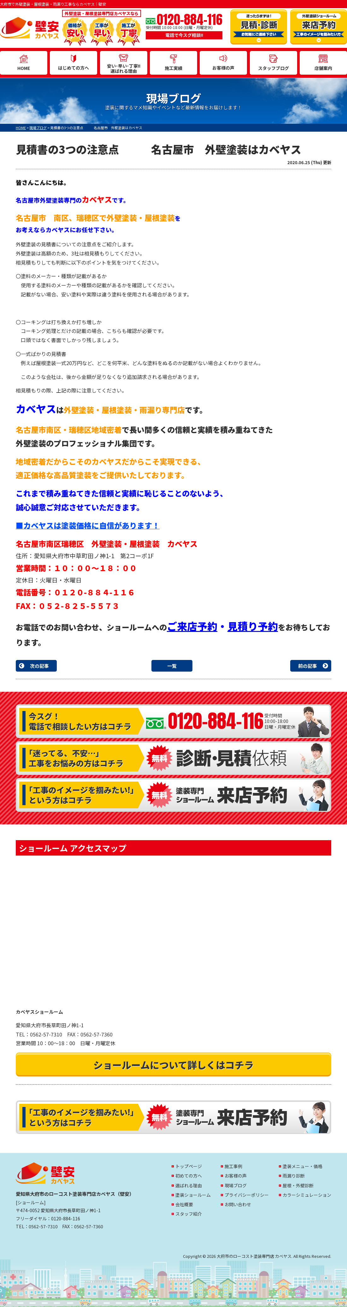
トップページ (188, 1166)
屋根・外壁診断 (298, 1185)
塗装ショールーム (193, 1195)
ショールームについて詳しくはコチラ (173, 1065)
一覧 (172, 665)
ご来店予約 (192, 626)
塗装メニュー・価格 (302, 1166)
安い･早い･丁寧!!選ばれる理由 (123, 64)
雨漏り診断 (294, 1175)
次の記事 (39, 665)
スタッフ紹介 (188, 1214)
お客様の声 (223, 63)
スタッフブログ (273, 62)
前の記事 (307, 665)
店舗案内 (323, 62)
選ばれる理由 (188, 1185)
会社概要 (184, 1204)
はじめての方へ (73, 63)
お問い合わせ (238, 1204)
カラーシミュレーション (307, 1195)
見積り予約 (252, 626)
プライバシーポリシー (247, 1195)
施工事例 (233, 1166)
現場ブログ (236, 1185)
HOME (23, 62)
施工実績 (173, 63)
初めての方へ (188, 1175)
